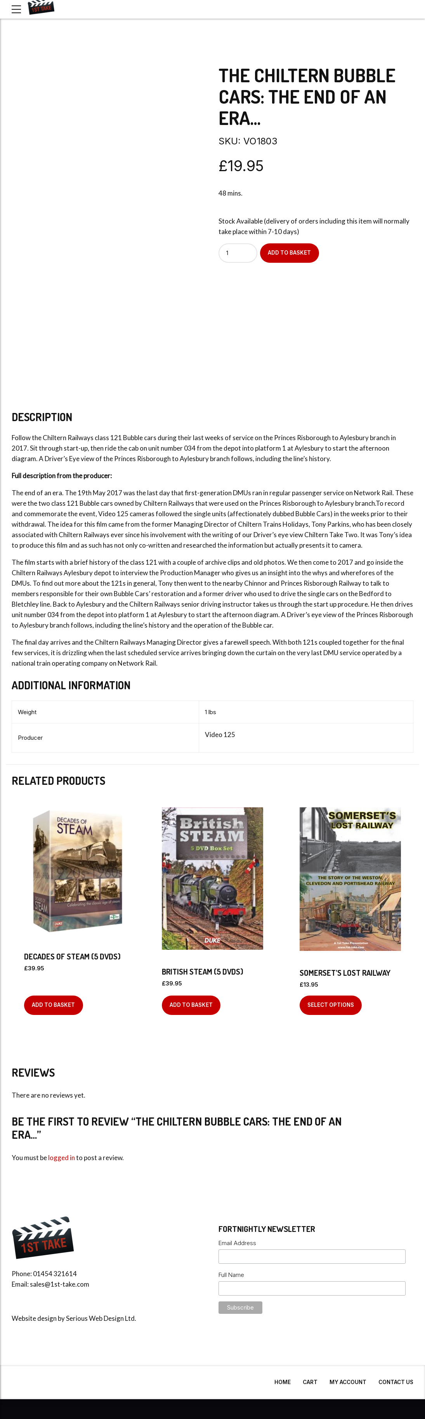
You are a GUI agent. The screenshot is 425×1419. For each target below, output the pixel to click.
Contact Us (395, 1382)
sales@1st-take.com (59, 1284)
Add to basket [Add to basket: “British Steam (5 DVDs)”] (191, 1005)
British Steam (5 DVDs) (202, 971)
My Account (348, 1382)
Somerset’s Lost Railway (345, 973)
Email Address (237, 1243)
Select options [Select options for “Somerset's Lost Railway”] (330, 1005)
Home (282, 1382)
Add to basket (289, 253)
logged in (61, 1158)
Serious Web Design (95, 1318)
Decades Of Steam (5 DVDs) (72, 956)
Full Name (231, 1274)
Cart (310, 1382)
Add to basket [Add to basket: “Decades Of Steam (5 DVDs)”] (53, 1005)
